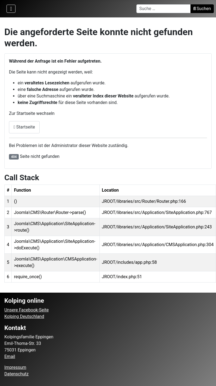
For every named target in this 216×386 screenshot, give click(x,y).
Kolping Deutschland (24, 316)
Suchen (202, 8)
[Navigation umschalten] (11, 9)
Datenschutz (16, 373)
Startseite (24, 127)
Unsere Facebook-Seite (26, 310)
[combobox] (163, 8)
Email (9, 356)
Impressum (15, 367)
